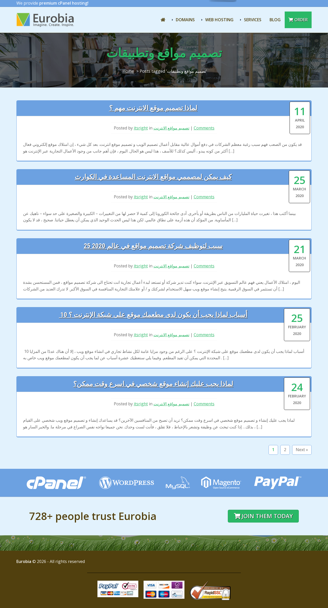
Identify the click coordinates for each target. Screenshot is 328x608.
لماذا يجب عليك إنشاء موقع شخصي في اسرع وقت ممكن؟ (153, 384)
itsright (141, 128)
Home (128, 71)
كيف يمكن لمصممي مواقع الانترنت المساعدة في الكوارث (153, 177)
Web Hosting (219, 20)
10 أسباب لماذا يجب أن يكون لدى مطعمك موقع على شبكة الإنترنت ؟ (153, 315)
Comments (204, 128)
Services (252, 20)
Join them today (263, 516)
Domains (185, 20)
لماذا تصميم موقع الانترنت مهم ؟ (153, 108)
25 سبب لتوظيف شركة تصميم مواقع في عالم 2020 (153, 246)
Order (298, 20)
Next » (302, 449)
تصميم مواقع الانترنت (171, 128)
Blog (275, 20)
